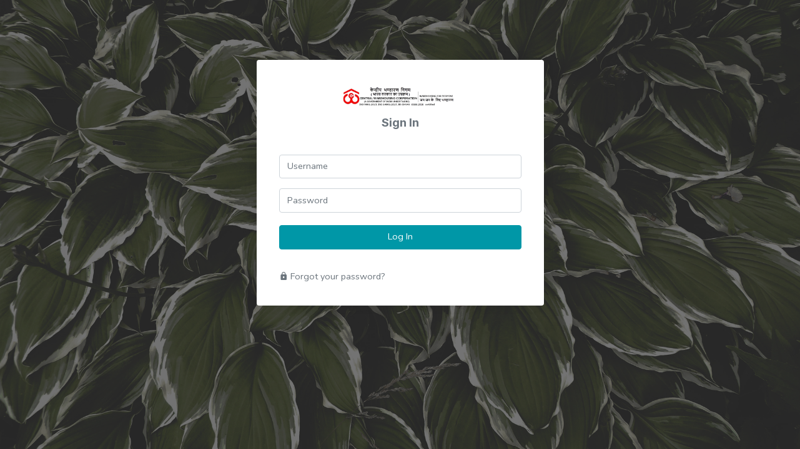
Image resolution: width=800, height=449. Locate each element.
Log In (400, 236)
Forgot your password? (332, 276)
